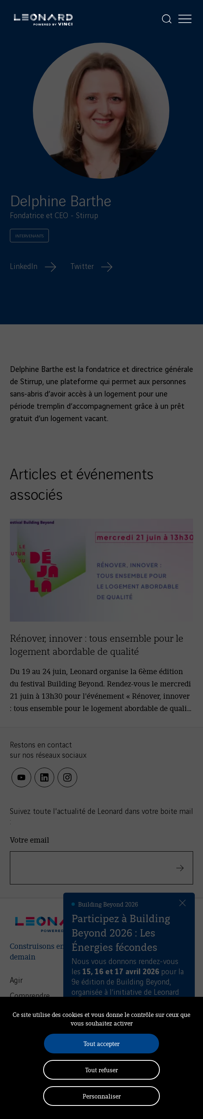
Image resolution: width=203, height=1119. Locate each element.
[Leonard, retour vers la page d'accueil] (43, 19)
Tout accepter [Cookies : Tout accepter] (101, 1043)
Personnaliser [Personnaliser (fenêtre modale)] (102, 1096)
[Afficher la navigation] (185, 19)
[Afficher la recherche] (166, 18)
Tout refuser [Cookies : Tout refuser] (101, 1069)
